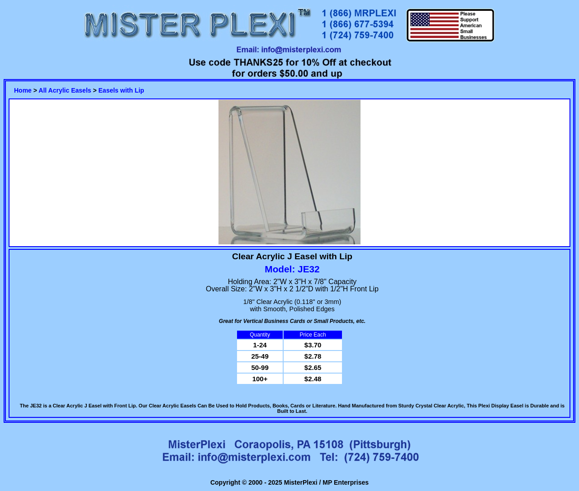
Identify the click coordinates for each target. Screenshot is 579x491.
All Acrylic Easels (64, 90)
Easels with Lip (121, 90)
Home (23, 90)
